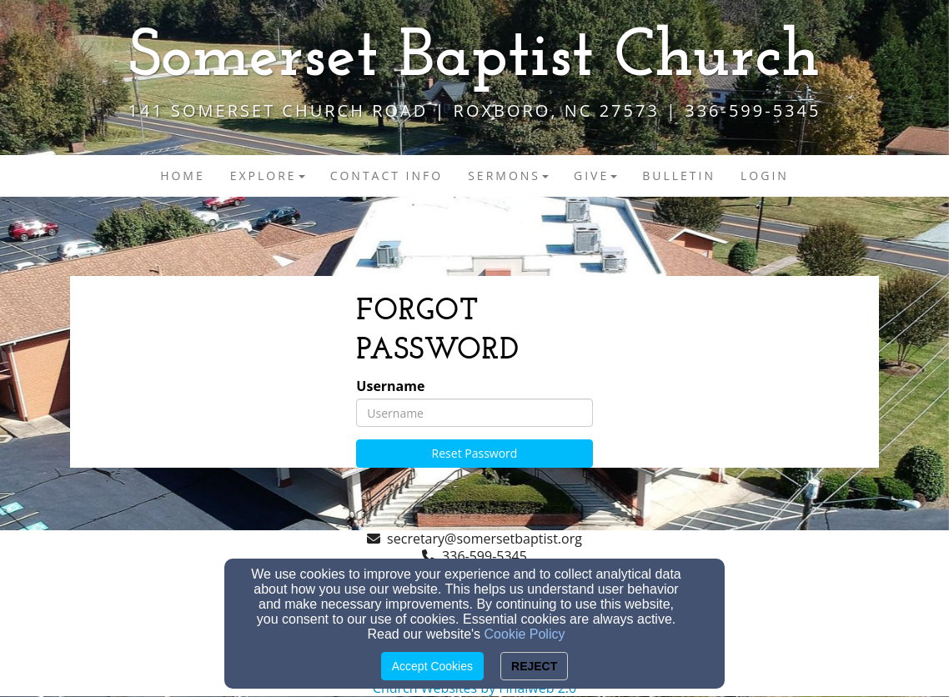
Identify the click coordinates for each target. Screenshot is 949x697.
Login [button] (765, 175)
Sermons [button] (508, 175)
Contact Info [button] (387, 175)
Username (390, 386)
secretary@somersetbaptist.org (484, 538)
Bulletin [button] (679, 175)
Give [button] (595, 175)
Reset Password (475, 453)
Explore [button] (267, 175)
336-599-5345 (484, 556)
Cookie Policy (525, 634)
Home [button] (182, 175)
